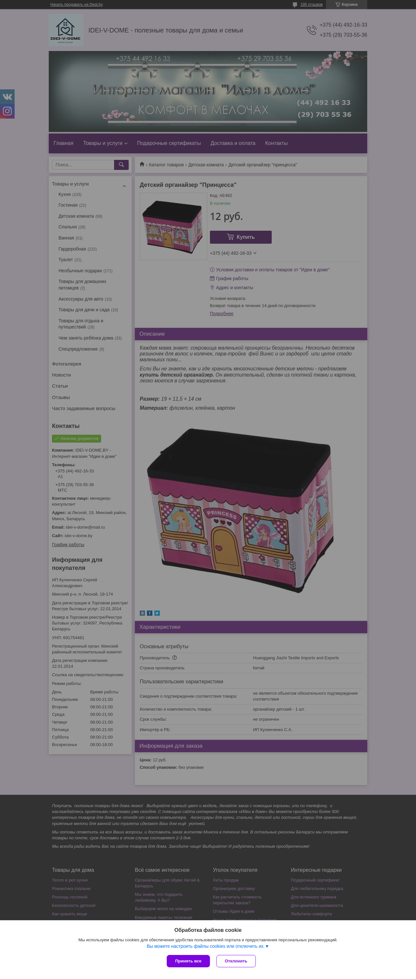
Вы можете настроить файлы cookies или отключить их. (206, 946)
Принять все (188, 961)
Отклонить (236, 961)
